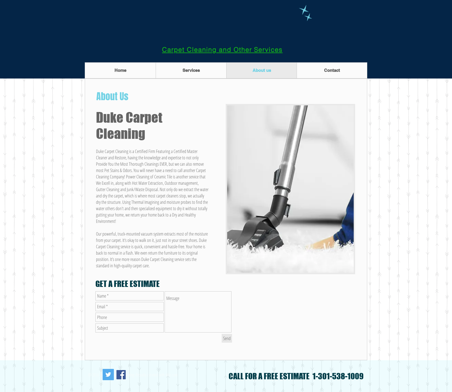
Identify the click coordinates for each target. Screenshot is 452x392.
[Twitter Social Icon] (108, 374)
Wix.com (172, 375)
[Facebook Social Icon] (121, 374)
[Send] (227, 338)
